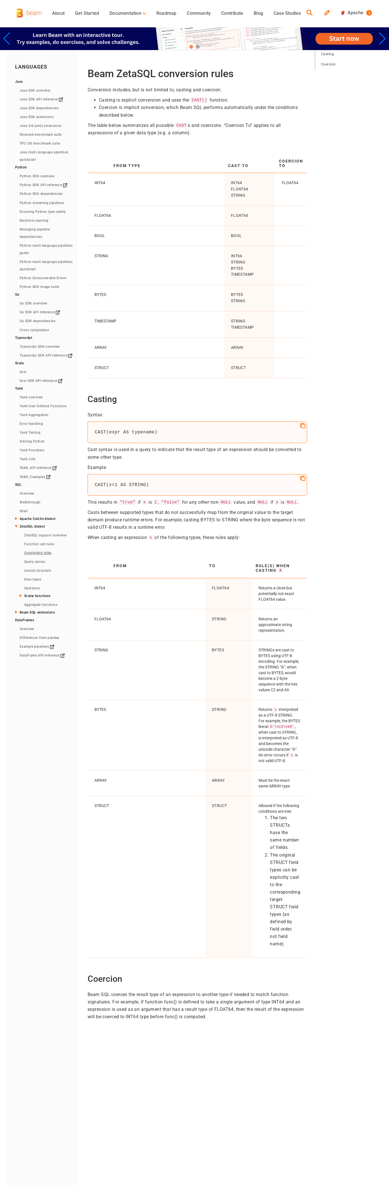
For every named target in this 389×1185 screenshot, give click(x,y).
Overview (27, 493)
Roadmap (166, 13)
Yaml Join (28, 459)
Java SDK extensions (37, 117)
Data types (32, 579)
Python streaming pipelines (42, 203)
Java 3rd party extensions (41, 126)
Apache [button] (352, 12)
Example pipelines (37, 647)
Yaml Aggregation (34, 415)
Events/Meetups (204, 1110)
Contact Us (200, 1117)
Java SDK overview (35, 90)
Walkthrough (30, 502)
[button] (191, 47)
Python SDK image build (39, 287)
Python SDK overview (37, 176)
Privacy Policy (174, 1139)
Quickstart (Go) (105, 1116)
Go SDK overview (33, 303)
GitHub (245, 1096)
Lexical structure (37, 571)
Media (195, 1103)
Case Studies (287, 13)
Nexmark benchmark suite (41, 135)
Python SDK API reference (43, 185)
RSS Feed (198, 1139)
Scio (23, 372)
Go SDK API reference (40, 312)
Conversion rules (38, 553)
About (58, 13)
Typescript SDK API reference (46, 355)
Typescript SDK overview (40, 347)
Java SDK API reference (41, 99)
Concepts (149, 1089)
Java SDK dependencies (39, 108)
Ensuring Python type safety (43, 212)
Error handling (31, 424)
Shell (24, 511)
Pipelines (149, 1096)
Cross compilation (34, 330)
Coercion (328, 64)
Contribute (232, 13)
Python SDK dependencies (41, 194)
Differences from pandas (39, 638)
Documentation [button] (127, 13)
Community (199, 13)
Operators (32, 588)
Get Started (87, 13)
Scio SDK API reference (41, 381)
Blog (258, 13)
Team (197, 1096)
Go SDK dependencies (37, 321)
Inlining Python (32, 441)
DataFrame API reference (42, 655)
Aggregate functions (40, 605)
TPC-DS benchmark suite (40, 143)
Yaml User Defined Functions (43, 406)
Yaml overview (31, 397)
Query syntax (34, 562)
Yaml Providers (32, 450)
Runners (148, 1103)
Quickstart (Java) (107, 1096)
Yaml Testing (30, 433)
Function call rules (39, 544)
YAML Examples (35, 477)
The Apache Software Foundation (126, 1139)
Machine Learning (34, 221)
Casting (327, 54)
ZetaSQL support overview (45, 535)
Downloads (102, 1122)
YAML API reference (38, 468)
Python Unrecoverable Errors (43, 278)
